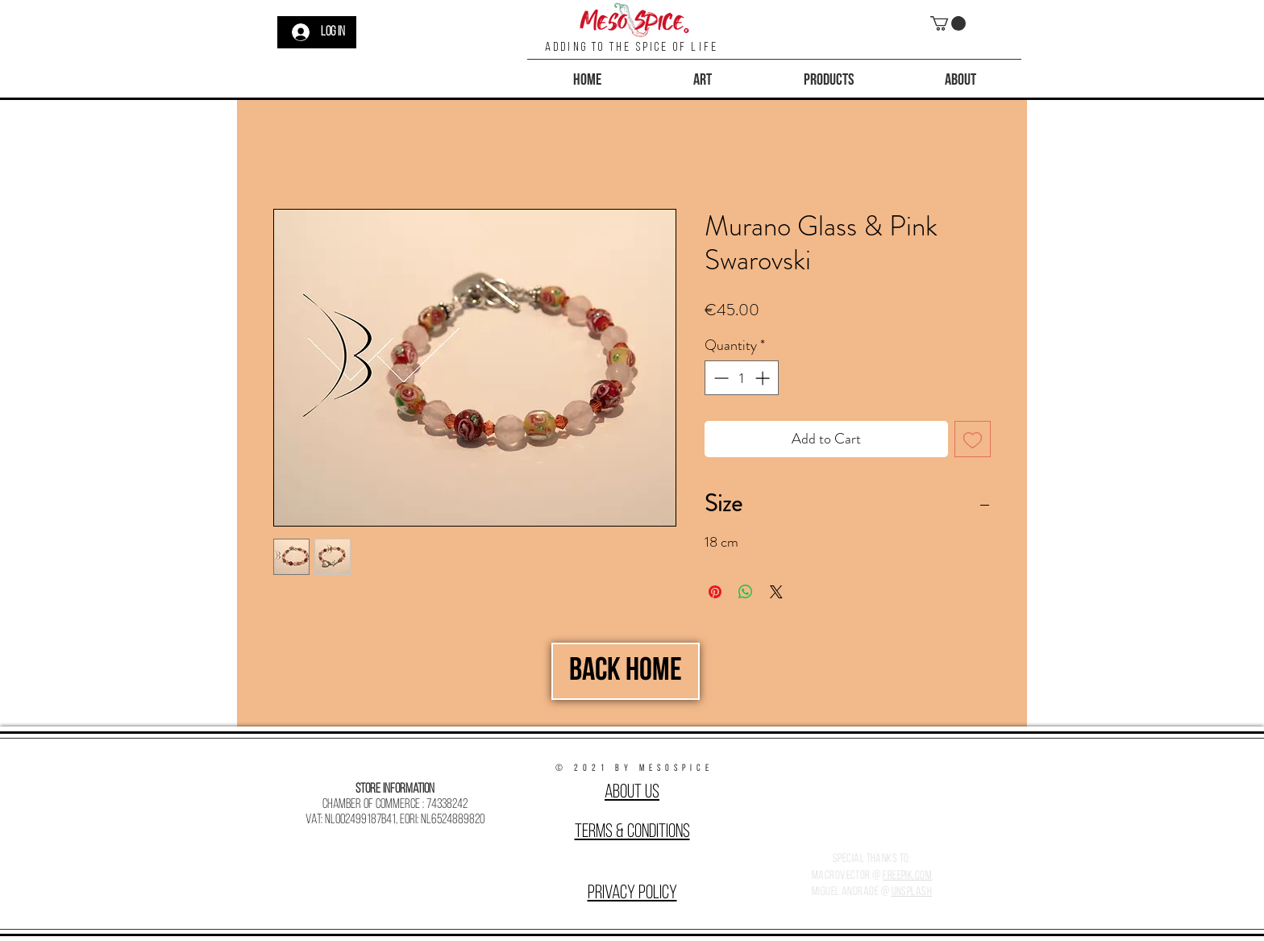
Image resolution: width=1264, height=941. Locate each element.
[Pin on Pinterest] (715, 592)
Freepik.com (907, 876)
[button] (948, 23)
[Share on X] (776, 592)
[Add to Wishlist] (972, 439)
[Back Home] (625, 671)
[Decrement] (719, 377)
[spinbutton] (741, 377)
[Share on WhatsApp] (745, 592)
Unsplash (912, 892)
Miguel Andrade (845, 892)
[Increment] (763, 377)
